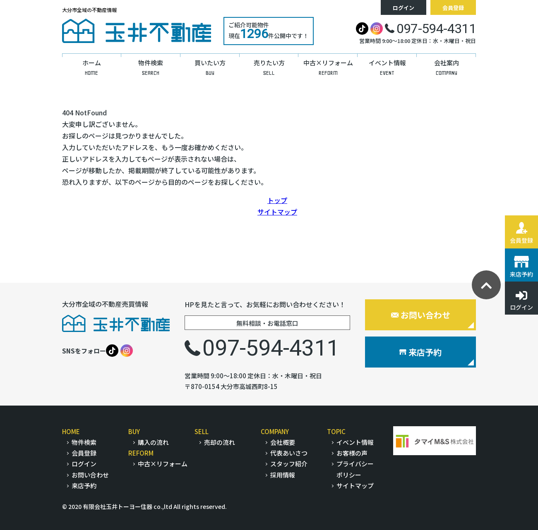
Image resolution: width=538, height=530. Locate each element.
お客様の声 (351, 453)
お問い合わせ (420, 315)
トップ (277, 200)
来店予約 (420, 352)
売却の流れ (219, 442)
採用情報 (282, 474)
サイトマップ (277, 212)
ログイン (403, 8)
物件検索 (84, 442)
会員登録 (453, 8)
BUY (134, 431)
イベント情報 (355, 442)
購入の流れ (153, 442)
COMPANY (275, 431)
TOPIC (336, 431)
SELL (202, 431)
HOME (71, 431)
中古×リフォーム (162, 463)
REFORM (141, 453)
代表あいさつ (288, 453)
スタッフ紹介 (288, 463)
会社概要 (282, 442)
